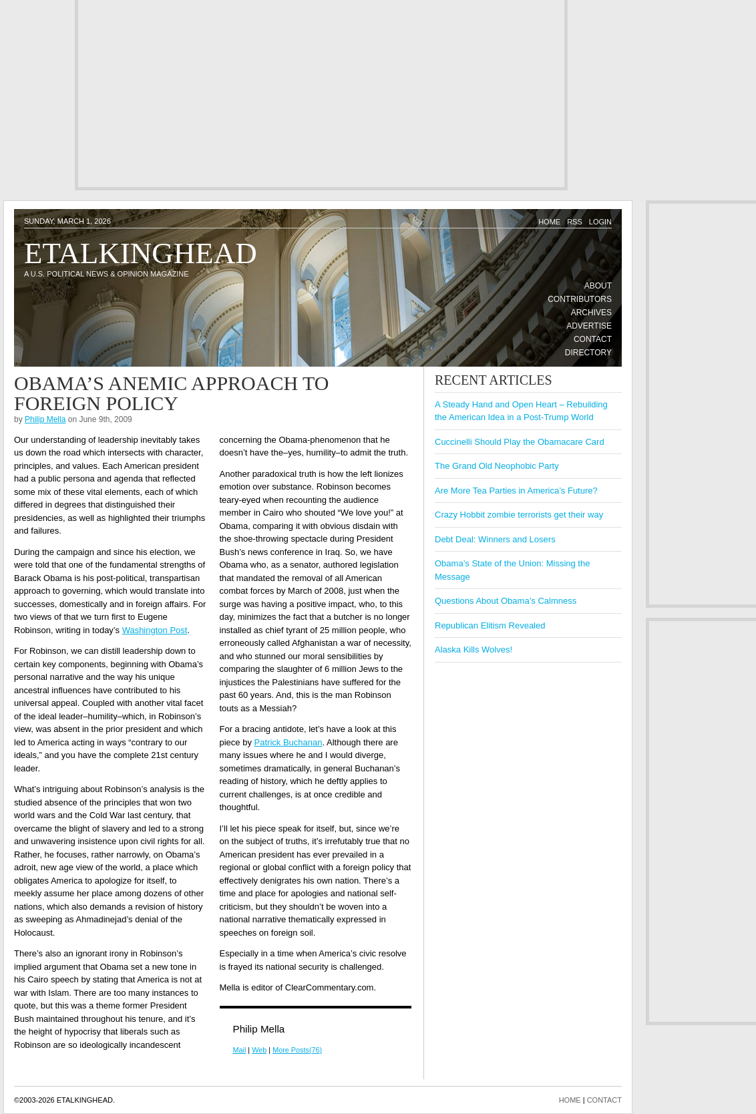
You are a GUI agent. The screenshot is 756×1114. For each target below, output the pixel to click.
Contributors (580, 299)
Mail (239, 1050)
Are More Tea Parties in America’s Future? (516, 491)
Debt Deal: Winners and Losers (495, 539)
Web (259, 1050)
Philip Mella (45, 419)
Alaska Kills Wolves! (473, 649)
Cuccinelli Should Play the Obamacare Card (519, 442)
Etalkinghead (140, 253)
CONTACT (604, 1100)
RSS (574, 222)
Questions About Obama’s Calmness (505, 601)
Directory (588, 352)
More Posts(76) (297, 1050)
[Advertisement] (289, 93)
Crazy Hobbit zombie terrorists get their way (519, 515)
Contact (593, 339)
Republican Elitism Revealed (490, 625)
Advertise (589, 326)
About (598, 286)
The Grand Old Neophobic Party (497, 466)
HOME (570, 1100)
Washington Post (155, 630)
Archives (591, 312)
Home (549, 222)
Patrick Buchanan (288, 742)
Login (600, 222)
